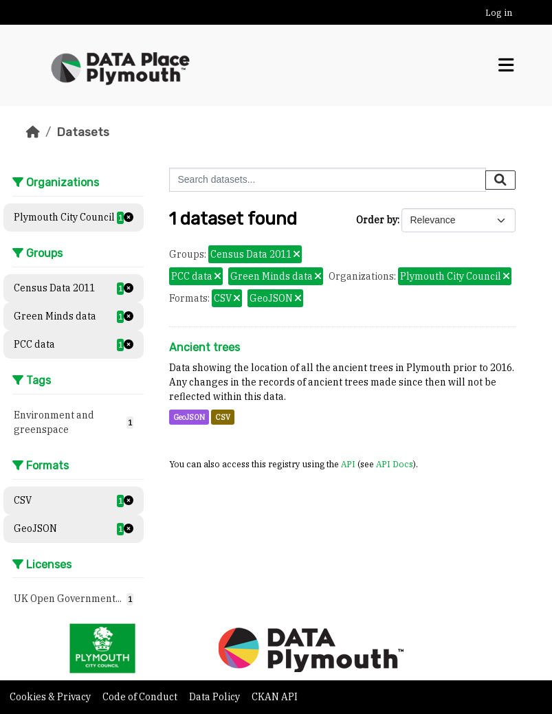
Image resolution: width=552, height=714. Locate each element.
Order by (376, 220)
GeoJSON (189, 417)
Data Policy (215, 697)
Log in (498, 13)
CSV (222, 417)
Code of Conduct (140, 697)
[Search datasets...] (327, 180)
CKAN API (275, 697)
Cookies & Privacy (51, 697)
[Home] (33, 132)
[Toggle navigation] (505, 65)
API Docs (394, 463)
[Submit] (500, 180)
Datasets (82, 132)
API (348, 463)
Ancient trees (204, 347)
